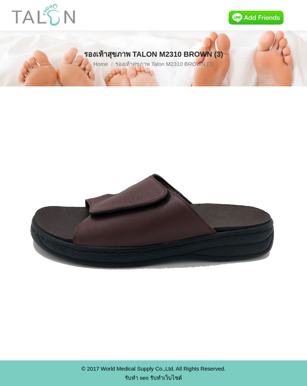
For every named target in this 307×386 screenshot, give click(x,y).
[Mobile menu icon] (295, 15)
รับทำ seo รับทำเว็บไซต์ (153, 378)
